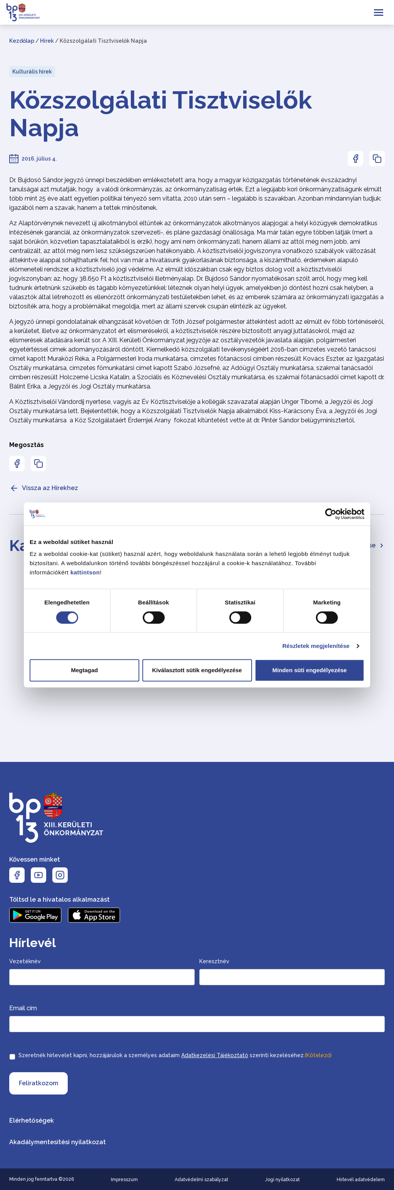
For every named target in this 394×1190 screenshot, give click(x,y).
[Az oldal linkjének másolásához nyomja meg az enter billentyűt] (377, 158)
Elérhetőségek (31, 1120)
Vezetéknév (25, 961)
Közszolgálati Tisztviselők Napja (160, 114)
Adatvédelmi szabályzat (201, 1179)
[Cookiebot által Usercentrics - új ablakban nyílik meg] (330, 514)
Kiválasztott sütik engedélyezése (197, 670)
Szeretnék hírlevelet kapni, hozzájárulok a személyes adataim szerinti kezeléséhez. (175, 1055)
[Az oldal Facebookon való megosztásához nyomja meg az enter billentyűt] (355, 158)
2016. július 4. (39, 159)
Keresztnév (214, 961)
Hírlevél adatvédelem (361, 1179)
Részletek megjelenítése (316, 646)
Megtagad (84, 670)
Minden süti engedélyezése (309, 670)
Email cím (23, 1008)
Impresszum (124, 1179)
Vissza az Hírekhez (43, 488)
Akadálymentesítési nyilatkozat (57, 1142)
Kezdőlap (21, 41)
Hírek (47, 41)
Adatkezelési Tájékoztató (214, 1055)
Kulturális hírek (32, 72)
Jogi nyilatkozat (282, 1179)
